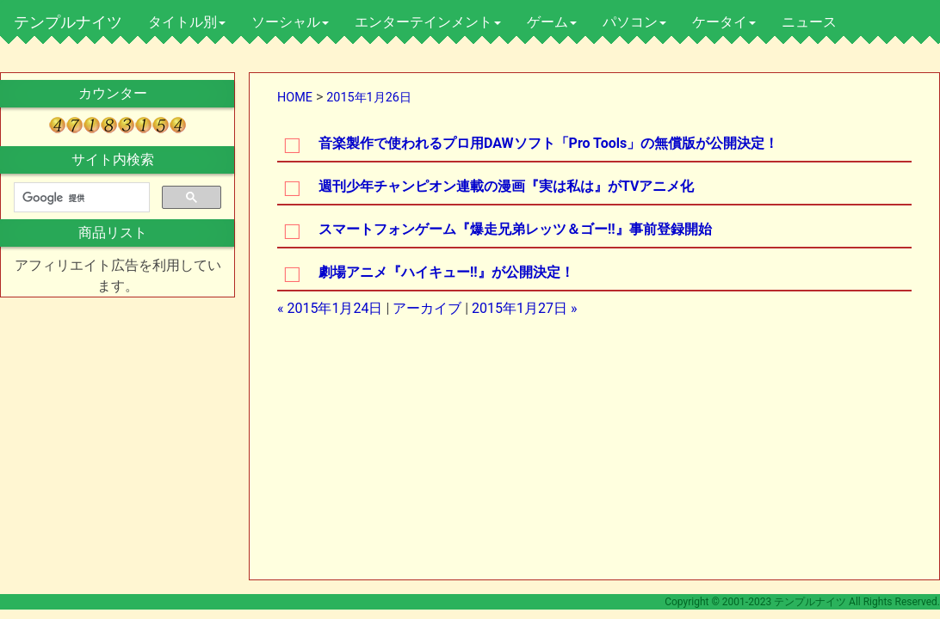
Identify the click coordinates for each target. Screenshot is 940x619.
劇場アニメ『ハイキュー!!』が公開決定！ (446, 272)
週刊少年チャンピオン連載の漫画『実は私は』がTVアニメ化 (506, 186)
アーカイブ (427, 308)
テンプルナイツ (68, 22)
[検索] (80, 197)
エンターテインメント (428, 22)
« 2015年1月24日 (329, 308)
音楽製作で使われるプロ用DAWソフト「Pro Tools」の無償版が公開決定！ (548, 143)
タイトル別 (187, 22)
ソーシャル (290, 22)
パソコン (634, 22)
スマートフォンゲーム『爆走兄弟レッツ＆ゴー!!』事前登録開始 (515, 229)
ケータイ (724, 22)
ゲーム (552, 22)
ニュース (809, 22)
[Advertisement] (448, 453)
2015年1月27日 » (524, 308)
